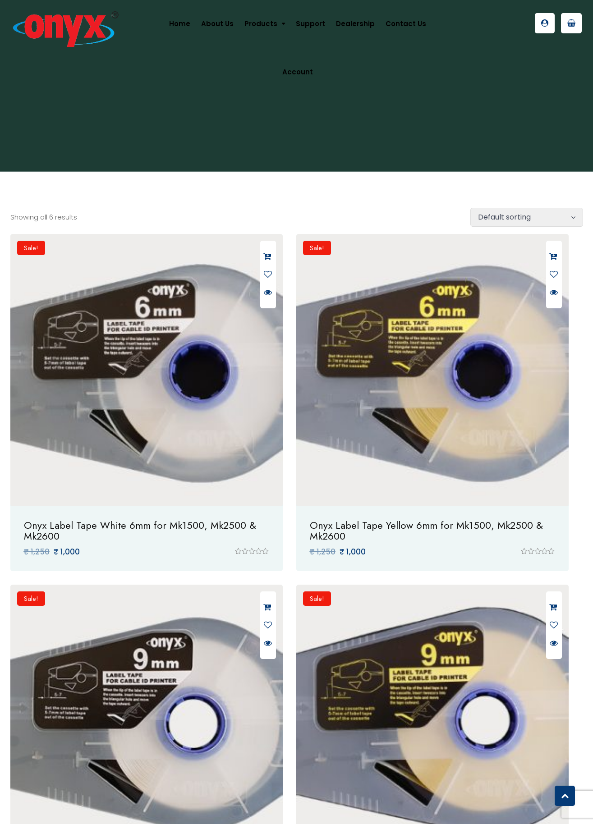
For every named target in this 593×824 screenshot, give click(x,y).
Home (179, 23)
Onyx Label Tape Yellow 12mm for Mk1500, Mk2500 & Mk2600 (488, 700)
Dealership (355, 23)
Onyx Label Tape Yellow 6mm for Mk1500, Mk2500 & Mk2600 (291, 440)
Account (297, 72)
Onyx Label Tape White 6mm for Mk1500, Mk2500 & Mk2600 (95, 440)
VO (373, 806)
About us (217, 23)
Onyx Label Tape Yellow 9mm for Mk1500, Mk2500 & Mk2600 (95, 700)
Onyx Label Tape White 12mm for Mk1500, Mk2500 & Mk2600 (292, 700)
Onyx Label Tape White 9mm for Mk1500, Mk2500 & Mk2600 (485, 440)
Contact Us (406, 23)
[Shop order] (526, 217)
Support (310, 23)
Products (260, 23)
